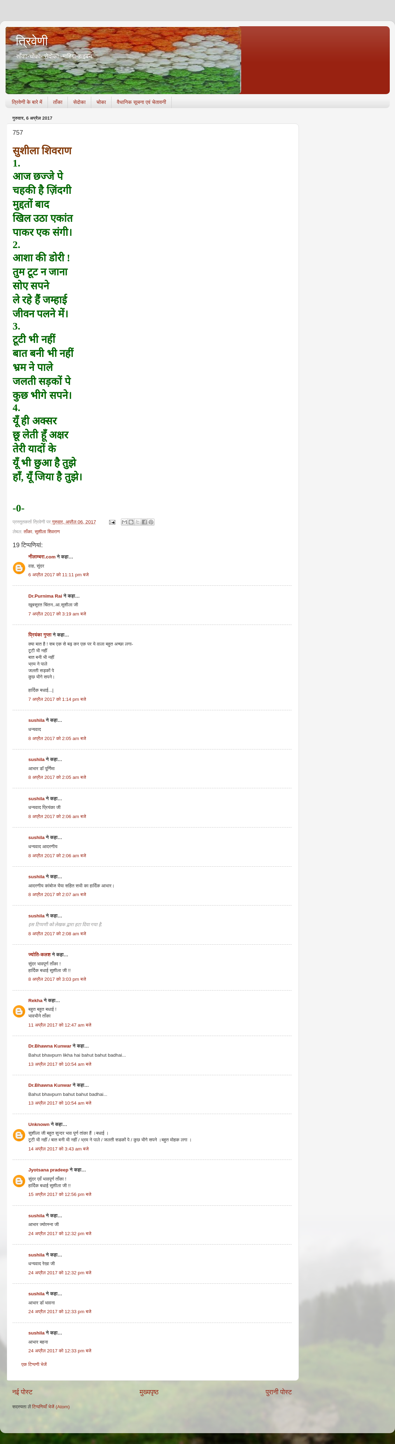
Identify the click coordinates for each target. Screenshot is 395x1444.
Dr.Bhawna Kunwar (49, 1046)
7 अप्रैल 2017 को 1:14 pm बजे (57, 699)
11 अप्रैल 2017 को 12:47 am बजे (59, 1025)
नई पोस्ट (22, 1392)
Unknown (39, 1124)
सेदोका (79, 102)
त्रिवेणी (32, 41)
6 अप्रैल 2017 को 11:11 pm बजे (58, 574)
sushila (36, 720)
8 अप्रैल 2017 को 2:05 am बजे (57, 738)
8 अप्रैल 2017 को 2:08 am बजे (57, 933)
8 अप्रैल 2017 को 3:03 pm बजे (57, 979)
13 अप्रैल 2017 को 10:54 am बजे (59, 1064)
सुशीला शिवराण (47, 531)
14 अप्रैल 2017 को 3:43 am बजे (58, 1148)
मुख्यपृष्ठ (148, 1392)
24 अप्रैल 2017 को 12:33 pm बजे (59, 1311)
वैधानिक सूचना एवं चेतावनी (141, 102)
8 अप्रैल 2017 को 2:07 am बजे (57, 894)
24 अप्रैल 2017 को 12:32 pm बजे (59, 1233)
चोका (101, 102)
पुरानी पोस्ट (279, 1392)
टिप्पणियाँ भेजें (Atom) (51, 1406)
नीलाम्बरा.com (42, 556)
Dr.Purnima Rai (45, 596)
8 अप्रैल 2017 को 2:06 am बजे (57, 816)
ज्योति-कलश (39, 954)
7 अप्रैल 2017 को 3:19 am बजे (57, 614)
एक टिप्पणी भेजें (34, 1364)
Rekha (35, 1000)
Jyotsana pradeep (48, 1169)
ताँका (57, 102)
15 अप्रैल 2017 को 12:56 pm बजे (59, 1194)
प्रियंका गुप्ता (40, 635)
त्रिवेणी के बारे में (27, 102)
